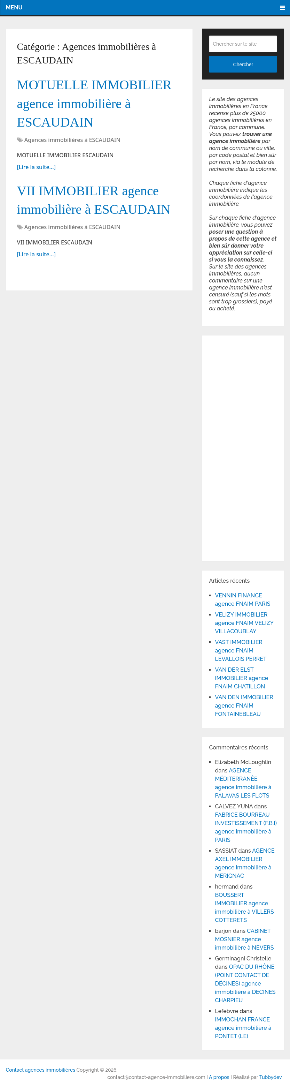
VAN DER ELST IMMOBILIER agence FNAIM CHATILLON (241, 678)
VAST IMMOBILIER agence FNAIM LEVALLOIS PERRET (240, 650)
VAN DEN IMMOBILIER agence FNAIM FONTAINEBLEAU (244, 705)
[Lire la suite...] (36, 167)
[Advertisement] (230, 447)
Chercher (243, 64)
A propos (219, 1077)
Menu (14, 7)
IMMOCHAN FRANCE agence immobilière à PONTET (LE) (243, 1028)
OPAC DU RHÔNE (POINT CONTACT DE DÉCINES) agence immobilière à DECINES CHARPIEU (245, 984)
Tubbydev (270, 1077)
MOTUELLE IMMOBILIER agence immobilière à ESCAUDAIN (94, 103)
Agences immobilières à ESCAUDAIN (72, 140)
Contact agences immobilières (40, 1070)
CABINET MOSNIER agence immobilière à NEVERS (244, 939)
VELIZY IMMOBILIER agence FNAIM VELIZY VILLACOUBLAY (244, 623)
